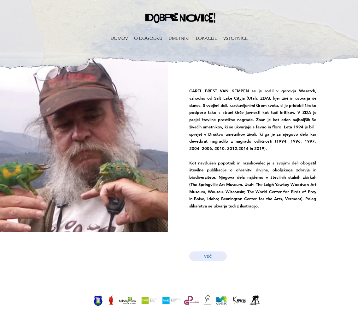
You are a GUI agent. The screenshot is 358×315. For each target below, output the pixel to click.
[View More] (97, 300)
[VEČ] (208, 256)
